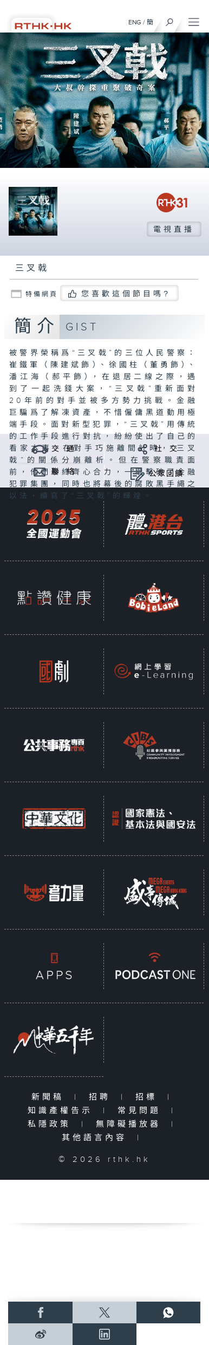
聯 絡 (63, 471)
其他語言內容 (97, 1137)
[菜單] (194, 19)
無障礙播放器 (131, 1124)
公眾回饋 (166, 474)
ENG (134, 22)
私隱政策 (52, 1124)
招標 (148, 1097)
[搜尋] (169, 19)
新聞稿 (50, 1097)
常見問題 (141, 1110)
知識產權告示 (62, 1110)
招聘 (102, 1097)
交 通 (63, 449)
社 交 (166, 449)
